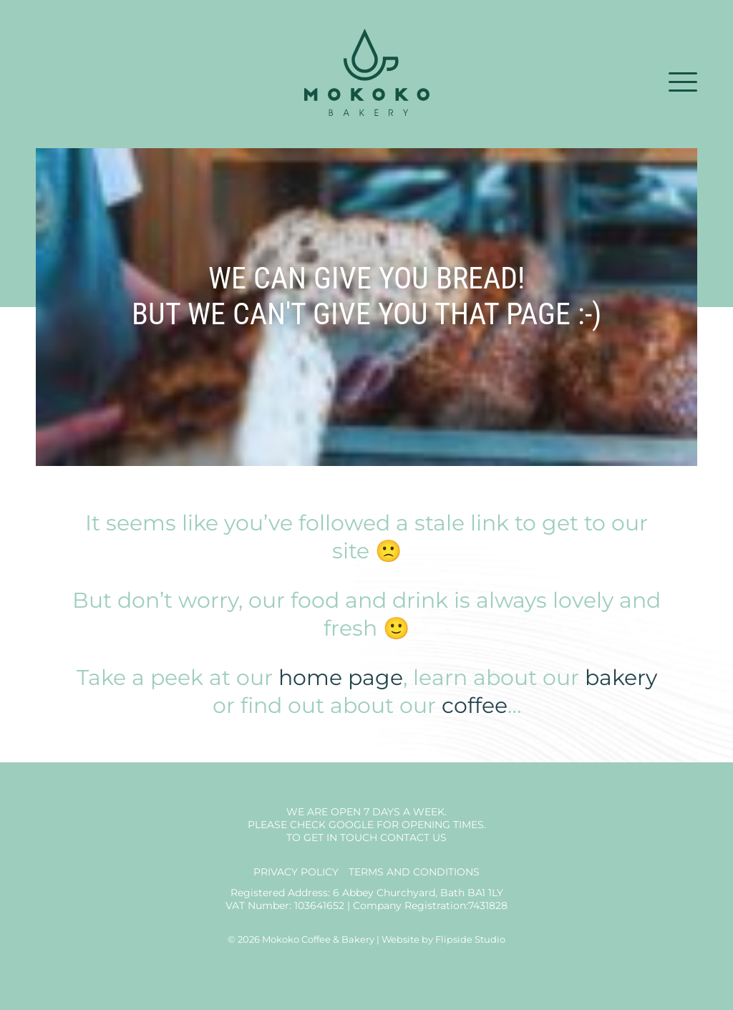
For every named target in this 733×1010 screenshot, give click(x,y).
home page (340, 677)
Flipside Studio (470, 939)
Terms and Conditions (414, 871)
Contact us (413, 837)
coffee (475, 705)
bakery (621, 677)
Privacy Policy (296, 871)
